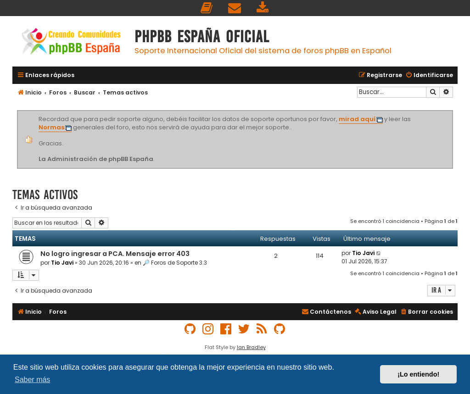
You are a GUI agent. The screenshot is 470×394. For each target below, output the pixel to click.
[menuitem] (207, 8)
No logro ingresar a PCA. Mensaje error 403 (115, 253)
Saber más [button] (32, 379)
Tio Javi (62, 262)
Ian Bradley (251, 347)
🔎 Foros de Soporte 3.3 (175, 262)
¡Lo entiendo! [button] (418, 374)
